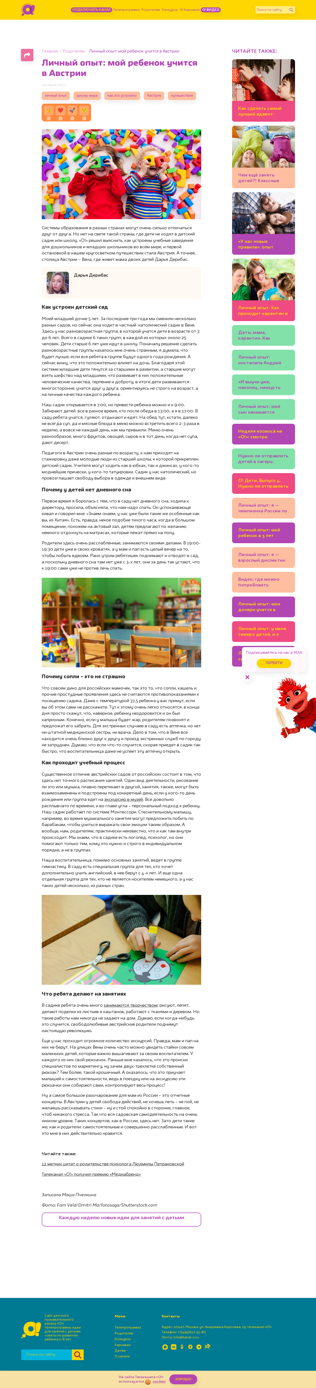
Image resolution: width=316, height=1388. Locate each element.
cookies (159, 1381)
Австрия (154, 95)
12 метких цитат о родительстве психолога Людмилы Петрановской (113, 1164)
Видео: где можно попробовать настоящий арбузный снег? (262, 583)
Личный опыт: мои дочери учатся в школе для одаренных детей (263, 607)
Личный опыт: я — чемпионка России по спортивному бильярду (262, 509)
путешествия (182, 95)
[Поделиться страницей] (27, 55)
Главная (50, 51)
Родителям (150, 9)
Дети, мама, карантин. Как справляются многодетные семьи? (262, 336)
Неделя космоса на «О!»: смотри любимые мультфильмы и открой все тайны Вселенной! (260, 435)
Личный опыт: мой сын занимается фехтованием (259, 410)
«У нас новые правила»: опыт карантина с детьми (261, 245)
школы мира (87, 95)
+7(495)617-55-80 (192, 1332)
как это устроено (122, 95)
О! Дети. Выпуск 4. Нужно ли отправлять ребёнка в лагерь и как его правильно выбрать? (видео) (263, 484)
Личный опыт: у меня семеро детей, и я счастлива (262, 632)
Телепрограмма (126, 9)
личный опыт (56, 95)
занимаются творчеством (131, 1005)
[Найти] (291, 10)
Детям (120, 1350)
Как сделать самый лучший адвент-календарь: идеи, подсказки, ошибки (260, 112)
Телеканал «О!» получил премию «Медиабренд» (91, 1174)
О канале (122, 1356)
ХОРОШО (183, 1379)
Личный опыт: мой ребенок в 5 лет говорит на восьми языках (259, 533)
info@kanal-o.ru (186, 1337)
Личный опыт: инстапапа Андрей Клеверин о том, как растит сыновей (261, 360)
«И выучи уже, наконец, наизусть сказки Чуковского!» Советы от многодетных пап (261, 385)
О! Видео (210, 9)
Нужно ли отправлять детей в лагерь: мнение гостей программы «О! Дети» (263, 459)
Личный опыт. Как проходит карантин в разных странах (263, 311)
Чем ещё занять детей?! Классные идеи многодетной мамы (260, 178)
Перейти (274, 663)
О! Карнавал (190, 9)
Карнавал (123, 1345)
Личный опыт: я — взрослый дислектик (261, 557)
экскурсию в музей (123, 800)
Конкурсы (170, 9)
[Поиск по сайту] (272, 10)
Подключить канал (91, 9)
